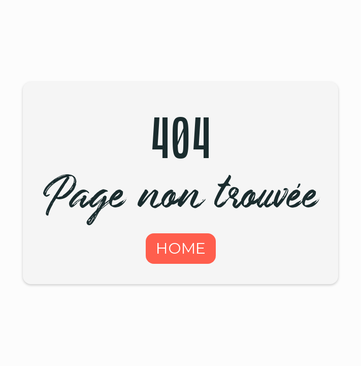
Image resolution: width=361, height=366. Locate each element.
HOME (181, 248)
